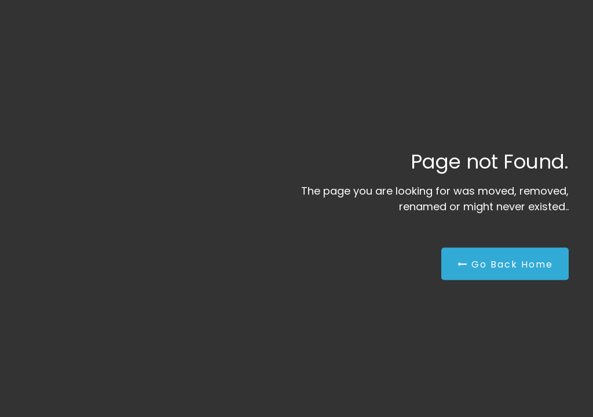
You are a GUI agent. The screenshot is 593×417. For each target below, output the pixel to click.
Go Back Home (505, 264)
